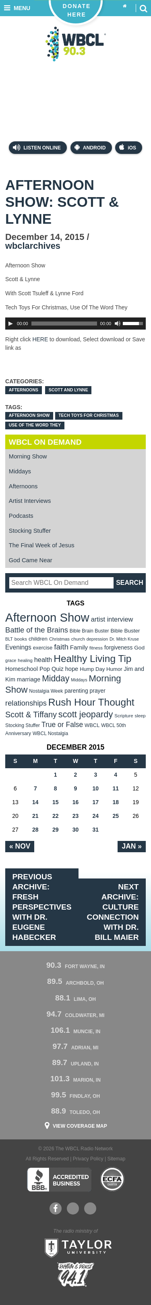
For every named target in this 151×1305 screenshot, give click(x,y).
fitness (96, 647)
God (139, 648)
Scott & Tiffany (31, 714)
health (43, 659)
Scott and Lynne (68, 390)
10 (96, 788)
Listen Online (37, 147)
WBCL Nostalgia (50, 733)
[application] (75, 323)
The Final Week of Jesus (41, 545)
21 (35, 816)
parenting (76, 690)
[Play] (10, 323)
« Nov (19, 846)
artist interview (112, 619)
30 (75, 829)
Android (90, 147)
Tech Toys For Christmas (88, 415)
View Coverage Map (80, 1126)
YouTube (72, 1208)
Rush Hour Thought (91, 702)
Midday (55, 678)
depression (97, 639)
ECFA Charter (112, 1179)
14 (35, 802)
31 (96, 829)
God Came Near (30, 560)
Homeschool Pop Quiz (34, 669)
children (38, 639)
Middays (20, 471)
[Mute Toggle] (117, 323)
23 (75, 816)
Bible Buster (125, 631)
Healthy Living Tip (92, 658)
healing (25, 660)
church (78, 639)
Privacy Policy (88, 1159)
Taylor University (76, 1247)
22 (55, 816)
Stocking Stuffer (30, 530)
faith (61, 647)
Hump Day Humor (101, 669)
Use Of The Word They (35, 425)
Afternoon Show (29, 415)
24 (96, 816)
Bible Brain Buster (89, 631)
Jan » (131, 846)
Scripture (123, 715)
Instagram (90, 1208)
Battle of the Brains (36, 630)
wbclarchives (32, 246)
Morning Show (28, 456)
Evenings (18, 647)
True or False (62, 725)
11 (115, 788)
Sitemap (117, 1159)
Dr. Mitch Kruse (124, 639)
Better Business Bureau (59, 1179)
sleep (140, 715)
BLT (9, 639)
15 (55, 802)
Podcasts (21, 516)
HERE (40, 339)
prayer (97, 690)
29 (55, 829)
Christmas (59, 639)
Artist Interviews (30, 501)
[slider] (64, 324)
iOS (127, 147)
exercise (43, 648)
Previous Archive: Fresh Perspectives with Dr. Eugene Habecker (42, 906)
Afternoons (23, 390)
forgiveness (118, 648)
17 (96, 802)
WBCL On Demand (45, 442)
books (20, 638)
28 (35, 829)
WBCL (92, 725)
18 (115, 802)
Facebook (55, 1208)
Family (79, 647)
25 (115, 816)
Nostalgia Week (46, 691)
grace (10, 660)
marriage (29, 679)
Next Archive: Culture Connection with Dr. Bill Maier (113, 912)
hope (72, 669)
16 (75, 802)
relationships (26, 703)
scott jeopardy (85, 714)
